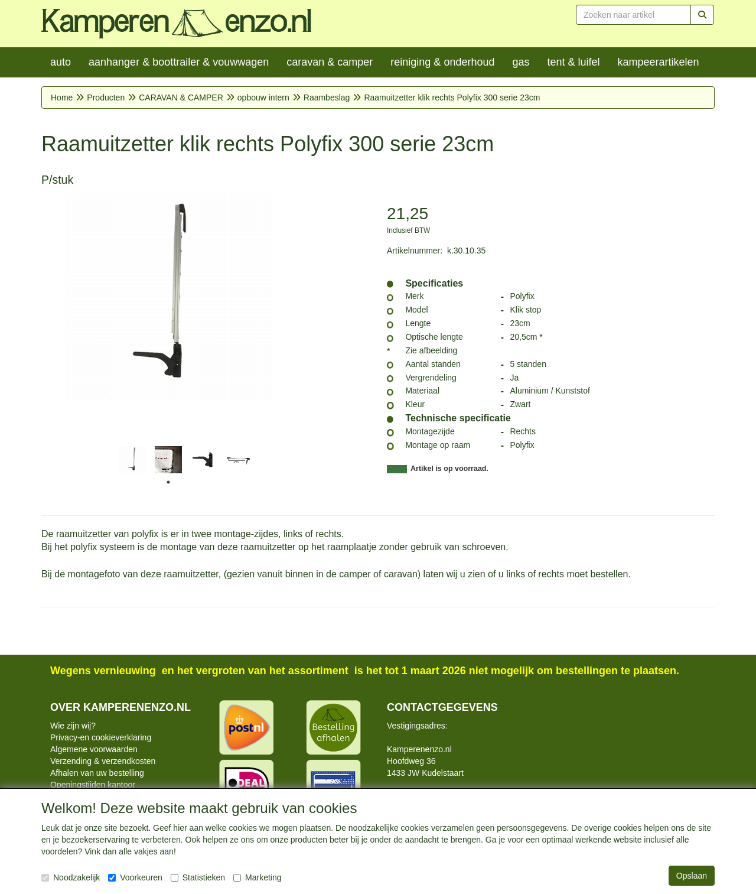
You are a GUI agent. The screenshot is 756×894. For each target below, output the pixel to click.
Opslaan (691, 875)
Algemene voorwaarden (94, 749)
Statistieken (198, 877)
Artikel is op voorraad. (449, 468)
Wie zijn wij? (73, 725)
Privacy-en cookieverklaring (100, 737)
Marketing (257, 877)
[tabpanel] (132, 459)
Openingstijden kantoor (92, 784)
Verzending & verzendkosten (102, 761)
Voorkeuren (135, 877)
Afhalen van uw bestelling (97, 773)
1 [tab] (168, 482)
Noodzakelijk (70, 877)
